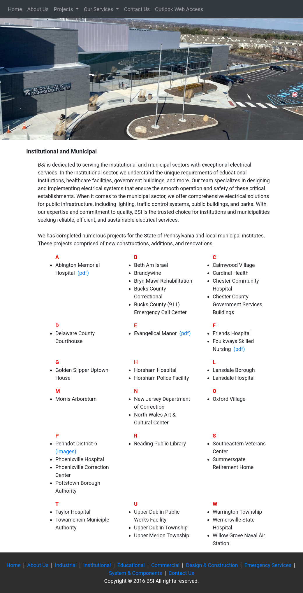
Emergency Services (267, 565)
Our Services (99, 9)
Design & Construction (212, 565)
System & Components (135, 573)
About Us (37, 9)
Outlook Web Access (179, 9)
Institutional (97, 565)
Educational (131, 565)
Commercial (165, 565)
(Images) (65, 451)
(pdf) (82, 273)
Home (15, 9)
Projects (64, 9)
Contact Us (137, 9)
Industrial (66, 565)
